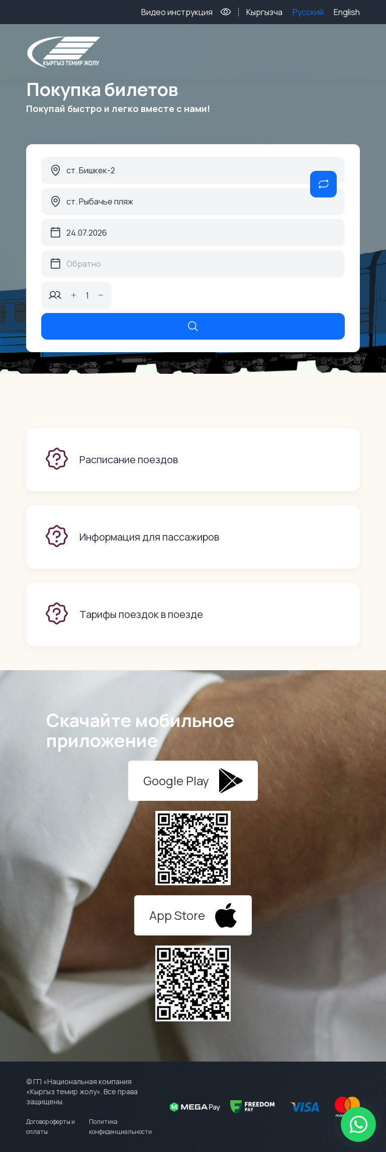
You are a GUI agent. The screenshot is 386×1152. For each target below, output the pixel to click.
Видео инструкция (177, 12)
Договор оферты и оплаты (50, 1126)
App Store (193, 915)
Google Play (193, 780)
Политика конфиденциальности (120, 1126)
